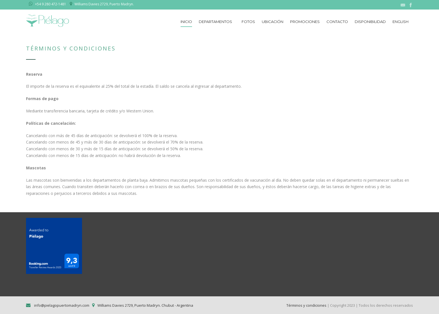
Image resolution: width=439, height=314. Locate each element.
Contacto (337, 21)
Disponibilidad (370, 21)
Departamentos (215, 21)
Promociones (305, 21)
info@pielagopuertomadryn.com (61, 305)
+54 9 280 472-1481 (50, 4)
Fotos (248, 21)
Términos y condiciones (306, 305)
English (400, 21)
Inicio (186, 21)
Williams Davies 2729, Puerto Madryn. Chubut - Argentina (145, 305)
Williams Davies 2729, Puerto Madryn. (104, 4)
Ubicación (272, 21)
